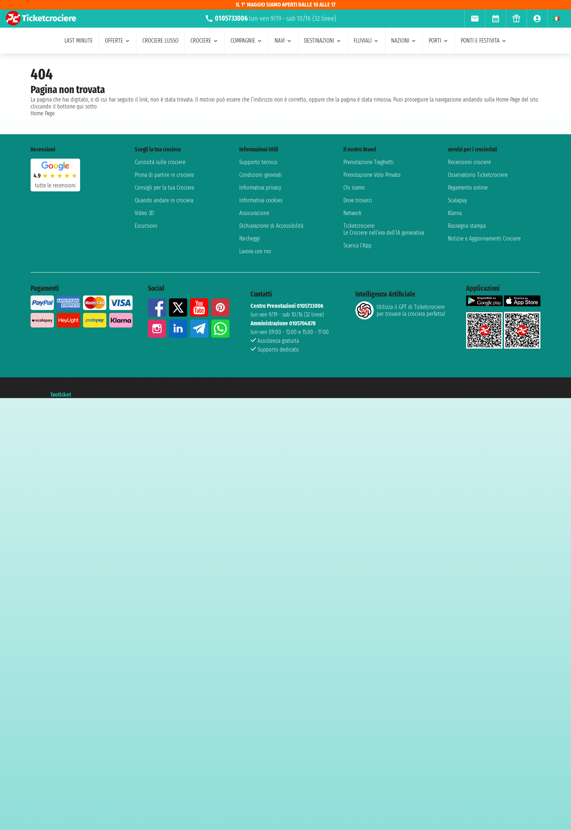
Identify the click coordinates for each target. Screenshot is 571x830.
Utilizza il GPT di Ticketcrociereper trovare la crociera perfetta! (400, 310)
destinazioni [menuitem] (323, 40)
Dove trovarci (357, 200)
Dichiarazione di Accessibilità (271, 225)
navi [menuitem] (283, 40)
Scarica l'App (357, 245)
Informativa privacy (260, 187)
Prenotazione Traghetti (368, 162)
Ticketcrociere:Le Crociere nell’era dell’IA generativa (383, 229)
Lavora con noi (255, 251)
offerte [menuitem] (117, 40)
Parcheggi (249, 238)
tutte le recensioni (55, 185)
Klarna (455, 213)
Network (352, 213)
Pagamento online (468, 187)
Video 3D (144, 213)
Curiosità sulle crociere (160, 162)
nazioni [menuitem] (404, 40)
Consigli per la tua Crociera (164, 187)
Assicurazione (254, 213)
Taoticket (60, 394)
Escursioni (146, 225)
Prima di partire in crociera (164, 174)
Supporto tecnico (258, 162)
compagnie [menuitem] (247, 40)
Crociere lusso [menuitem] (160, 40)
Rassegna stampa (467, 225)
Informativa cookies (261, 200)
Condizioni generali (260, 174)
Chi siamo (354, 187)
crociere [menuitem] (204, 40)
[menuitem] (474, 18)
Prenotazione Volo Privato (372, 174)
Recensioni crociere (469, 162)
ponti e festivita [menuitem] (484, 40)
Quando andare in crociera (164, 200)
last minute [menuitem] (78, 40)
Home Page (43, 113)
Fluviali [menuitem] (366, 40)
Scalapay (457, 200)
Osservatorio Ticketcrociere (478, 174)
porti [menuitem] (439, 40)
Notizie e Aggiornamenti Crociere (484, 238)
